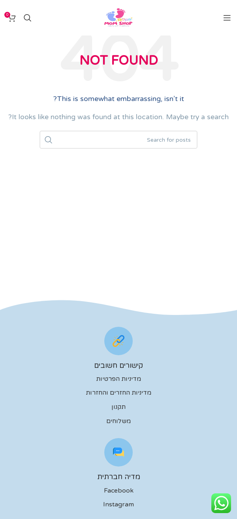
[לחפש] (28, 18)
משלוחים (118, 421)
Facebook (119, 491)
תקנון (118, 407)
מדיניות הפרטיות (118, 379)
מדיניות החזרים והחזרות (118, 393)
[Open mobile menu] (227, 18)
